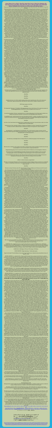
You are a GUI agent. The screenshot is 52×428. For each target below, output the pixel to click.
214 (37, 406)
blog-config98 (17, 422)
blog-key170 (10, 423)
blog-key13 (39, 423)
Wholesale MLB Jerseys (29, 408)
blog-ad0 (32, 409)
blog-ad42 (32, 424)
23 (19, 406)
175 (28, 406)
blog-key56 (44, 423)
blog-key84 (37, 422)
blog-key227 (27, 422)
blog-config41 (32, 422)
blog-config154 (37, 409)
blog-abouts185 (18, 424)
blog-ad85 (28, 424)
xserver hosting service (26, 413)
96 (43, 406)
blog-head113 (24, 423)
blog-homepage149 (44, 409)
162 (26, 406)
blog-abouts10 (15, 423)
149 (21, 406)
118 (29, 406)
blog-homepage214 (43, 424)
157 (26, 407)
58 (18, 406)
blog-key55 (6, 422)
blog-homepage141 (11, 422)
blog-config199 (34, 423)
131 (42, 406)
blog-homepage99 (12, 424)
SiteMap (8, 406)
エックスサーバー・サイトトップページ (22, 418)
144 (45, 406)
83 (39, 406)
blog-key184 (22, 422)
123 (14, 406)
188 (31, 406)
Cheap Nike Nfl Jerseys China (10, 408)
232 (12, 406)
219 (10, 406)
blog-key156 (29, 423)
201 (34, 406)
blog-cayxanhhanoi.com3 (25, 409)
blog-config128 (37, 424)
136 (17, 406)
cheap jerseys (36, 408)
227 (40, 406)
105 (24, 406)
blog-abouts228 (24, 424)
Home (5, 406)
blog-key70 (20, 423)
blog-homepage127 (42, 422)
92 (15, 406)
